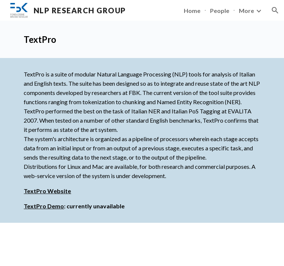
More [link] (246, 10)
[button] (275, 10)
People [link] (219, 10)
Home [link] (192, 10)
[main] (142, 39)
